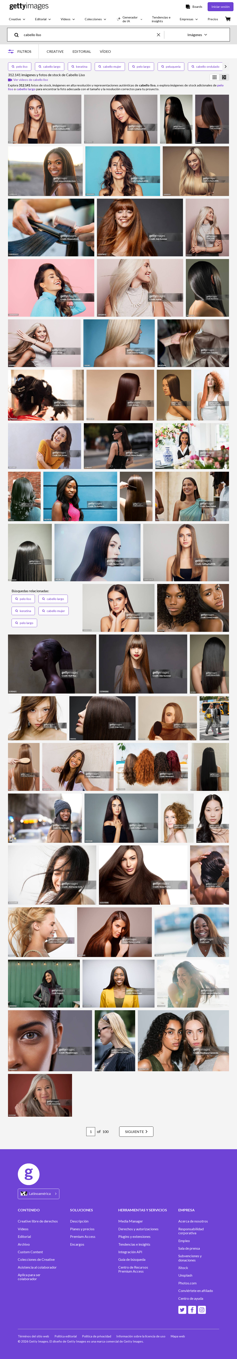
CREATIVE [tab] (55, 51)
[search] (18, 34)
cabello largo (49, 66)
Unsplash (185, 1275)
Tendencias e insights (134, 1244)
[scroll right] (225, 66)
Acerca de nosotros (193, 1221)
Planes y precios (82, 1229)
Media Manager (130, 1221)
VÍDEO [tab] (105, 51)
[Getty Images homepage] (29, 6)
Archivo (24, 1244)
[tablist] (79, 51)
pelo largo (141, 66)
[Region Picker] (38, 1194)
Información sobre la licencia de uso (141, 1336)
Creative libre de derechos (38, 1221)
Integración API (130, 1252)
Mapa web (178, 1336)
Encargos (77, 1244)
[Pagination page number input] (90, 1131)
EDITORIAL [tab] (81, 51)
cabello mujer (109, 66)
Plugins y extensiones (134, 1237)
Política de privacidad (96, 1336)
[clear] (160, 34)
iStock (183, 1268)
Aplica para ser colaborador (29, 1277)
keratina (79, 66)
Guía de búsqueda (131, 1259)
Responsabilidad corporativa (191, 1231)
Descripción (79, 1221)
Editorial (24, 1237)
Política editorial (65, 1336)
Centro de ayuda (190, 1298)
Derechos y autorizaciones (138, 1229)
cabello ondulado (205, 66)
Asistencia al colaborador (37, 1267)
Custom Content (30, 1252)
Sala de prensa (189, 1248)
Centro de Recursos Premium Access (133, 1269)
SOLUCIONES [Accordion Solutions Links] (81, 1210)
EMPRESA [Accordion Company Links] (186, 1210)
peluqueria (171, 66)
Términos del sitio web (33, 1336)
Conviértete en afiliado (195, 1291)
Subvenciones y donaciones (190, 1258)
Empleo (184, 1241)
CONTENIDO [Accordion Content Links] (29, 1210)
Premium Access (82, 1237)
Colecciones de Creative (36, 1259)
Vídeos (23, 1229)
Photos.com (187, 1283)
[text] (89, 34)
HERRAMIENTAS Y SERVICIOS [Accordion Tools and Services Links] (142, 1210)
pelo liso (20, 66)
